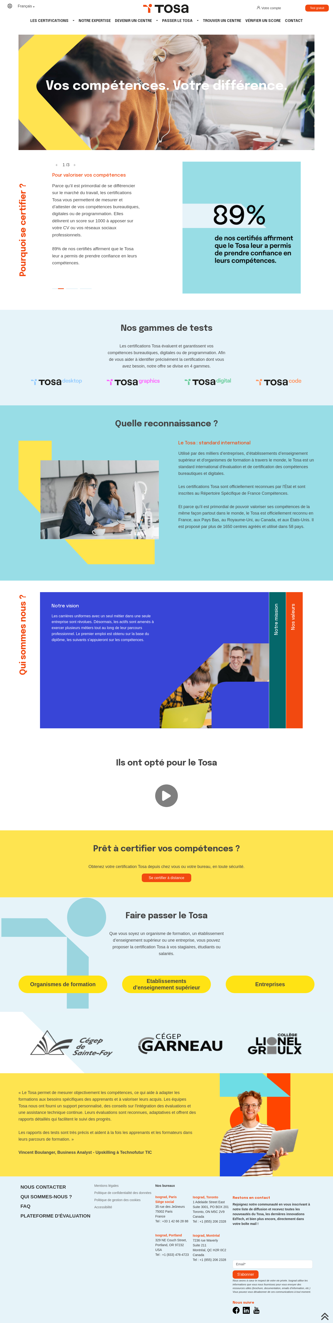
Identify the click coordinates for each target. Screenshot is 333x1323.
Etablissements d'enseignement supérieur (166, 984)
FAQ (25, 1206)
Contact (294, 21)
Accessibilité (103, 1207)
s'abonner (245, 1274)
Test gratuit (317, 8)
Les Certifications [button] (49, 21)
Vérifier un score (263, 21)
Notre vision (65, 606)
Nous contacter (43, 1187)
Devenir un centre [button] (133, 21)
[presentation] (268, 1242)
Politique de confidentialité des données (122, 1193)
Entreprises (270, 984)
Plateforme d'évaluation (55, 1215)
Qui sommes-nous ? (46, 1196)
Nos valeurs (293, 617)
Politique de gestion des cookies (117, 1200)
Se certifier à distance (166, 878)
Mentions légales (106, 1185)
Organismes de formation (63, 984)
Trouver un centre (222, 21)
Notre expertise (95, 21)
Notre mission (276, 619)
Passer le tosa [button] (177, 21)
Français (25, 6)
